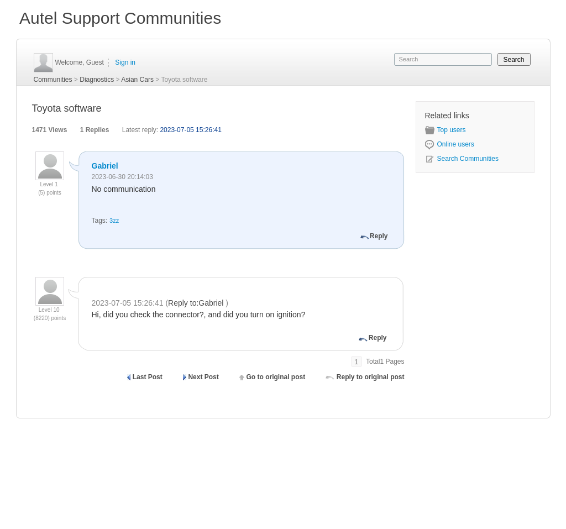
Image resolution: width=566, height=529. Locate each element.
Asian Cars (137, 79)
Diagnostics (97, 79)
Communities (53, 79)
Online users (449, 144)
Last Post (148, 377)
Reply (379, 236)
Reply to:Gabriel (197, 302)
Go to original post (275, 377)
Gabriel (105, 165)
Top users (445, 130)
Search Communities (462, 159)
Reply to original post (371, 377)
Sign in (125, 62)
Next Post (203, 377)
